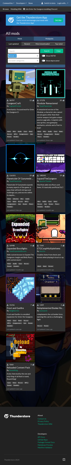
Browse (6, 9)
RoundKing (13, 370)
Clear (59, 51)
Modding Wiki (16, 9)
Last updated (14, 44)
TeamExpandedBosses (17, 251)
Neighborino (14, 311)
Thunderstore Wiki (45, 424)
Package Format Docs (46, 442)
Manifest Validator (45, 447)
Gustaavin (43, 311)
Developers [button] (20, 3)
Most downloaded (43, 44)
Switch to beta (48, 3)
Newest (27, 44)
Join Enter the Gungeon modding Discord (40, 9)
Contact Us (42, 419)
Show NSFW (51, 56)
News (30, 3)
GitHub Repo (43, 440)
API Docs (41, 437)
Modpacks (49, 39)
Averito (42, 251)
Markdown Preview (45, 445)
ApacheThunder (45, 181)
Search (46, 51)
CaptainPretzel (15, 106)
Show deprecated (52, 61)
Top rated (58, 44)
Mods (20, 39)
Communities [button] (8, 3)
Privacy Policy (43, 421)
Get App (58, 20)
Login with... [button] (62, 3)
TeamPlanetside (45, 106)
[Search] (23, 51)
